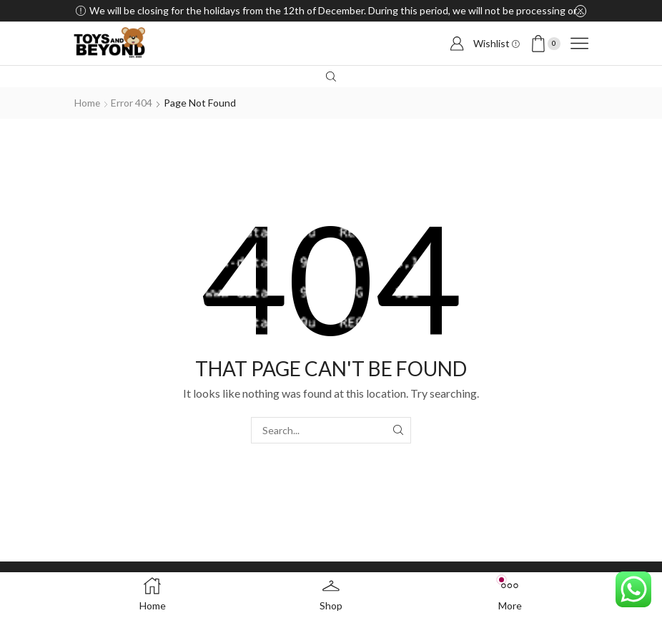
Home (87, 103)
